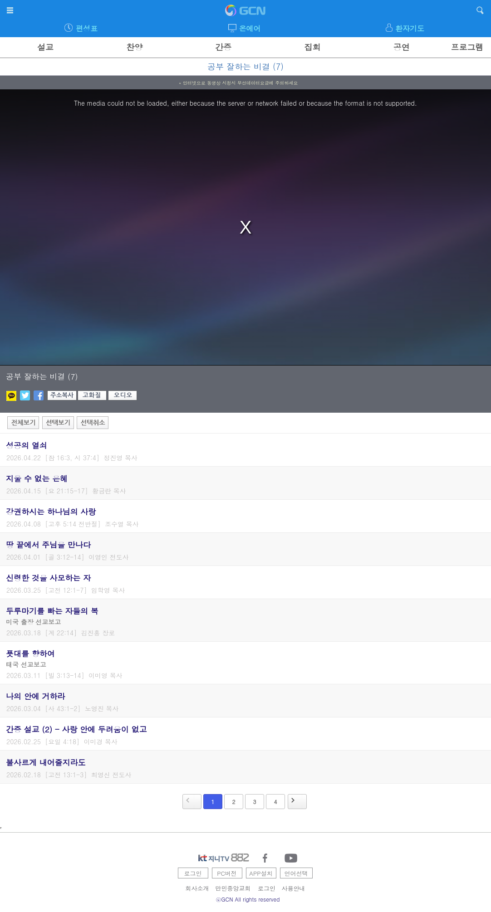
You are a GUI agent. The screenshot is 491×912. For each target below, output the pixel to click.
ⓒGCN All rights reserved (248, 899)
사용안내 (293, 888)
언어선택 (296, 873)
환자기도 (409, 28)
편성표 (87, 28)
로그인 (193, 873)
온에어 (250, 28)
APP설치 (260, 873)
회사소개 (197, 888)
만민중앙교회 (233, 888)
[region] (245, 227)
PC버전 (227, 873)
